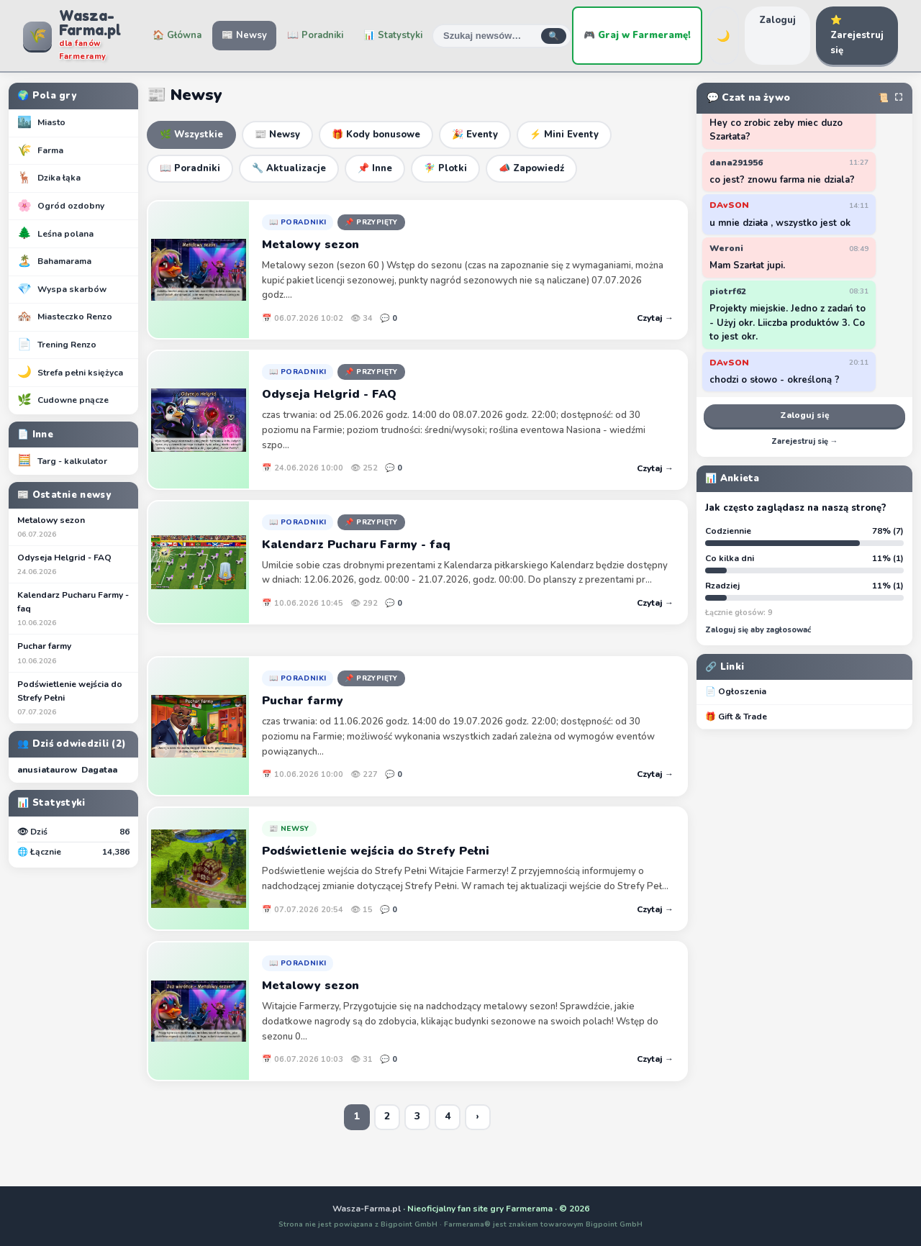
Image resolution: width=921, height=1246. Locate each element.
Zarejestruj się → (804, 441)
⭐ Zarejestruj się (857, 35)
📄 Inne (35, 434)
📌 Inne (375, 168)
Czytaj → (655, 318)
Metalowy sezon (73, 527)
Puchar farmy (73, 653)
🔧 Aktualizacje (289, 168)
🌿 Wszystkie (191, 134)
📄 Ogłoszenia (735, 691)
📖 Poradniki (315, 35)
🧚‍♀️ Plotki (445, 168)
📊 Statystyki (392, 35)
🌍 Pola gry (46, 95)
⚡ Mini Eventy (564, 134)
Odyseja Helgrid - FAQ (73, 565)
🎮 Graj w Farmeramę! (637, 35)
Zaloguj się (805, 415)
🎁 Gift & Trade (736, 716)
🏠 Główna (177, 35)
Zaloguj (777, 20)
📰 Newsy (244, 35)
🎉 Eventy (475, 134)
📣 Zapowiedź (531, 168)
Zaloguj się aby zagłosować (758, 629)
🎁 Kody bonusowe (376, 134)
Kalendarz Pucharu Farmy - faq (73, 609)
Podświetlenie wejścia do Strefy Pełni (73, 698)
